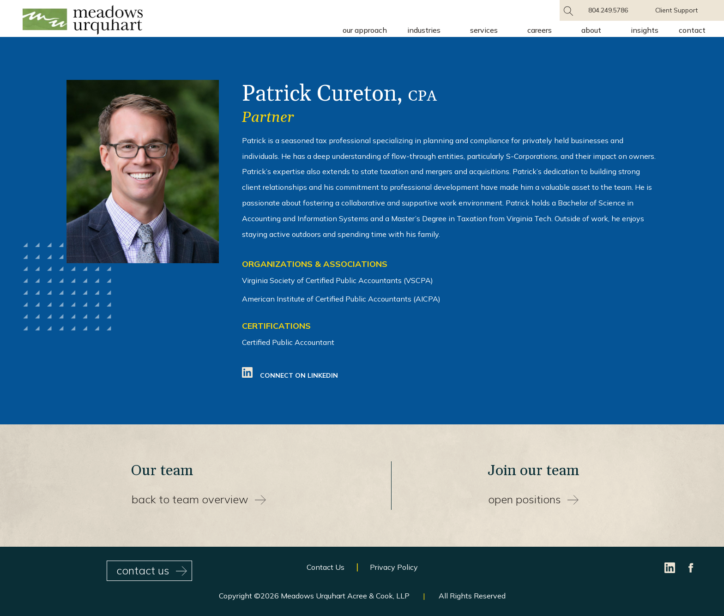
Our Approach (365, 30)
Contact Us (325, 567)
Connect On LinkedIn (290, 375)
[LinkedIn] (670, 567)
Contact (692, 30)
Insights (644, 30)
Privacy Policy (394, 567)
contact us (151, 570)
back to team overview (199, 499)
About (591, 30)
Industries (423, 30)
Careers (539, 30)
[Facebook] (691, 567)
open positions (533, 499)
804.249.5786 (608, 10)
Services (484, 30)
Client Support (676, 10)
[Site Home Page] (82, 21)
